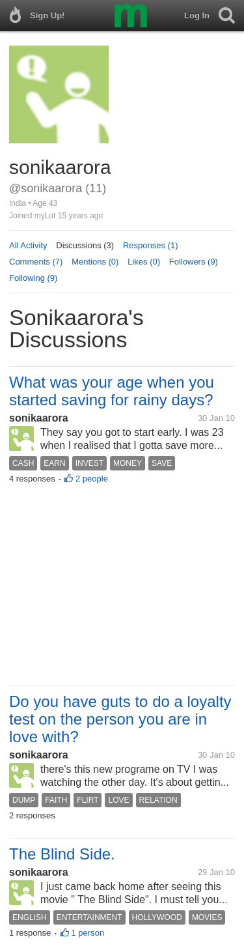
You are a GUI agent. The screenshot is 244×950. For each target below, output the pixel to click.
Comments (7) (35, 261)
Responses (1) (150, 245)
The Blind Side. (62, 854)
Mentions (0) (95, 261)
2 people (91, 478)
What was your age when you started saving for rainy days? (111, 391)
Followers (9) (193, 261)
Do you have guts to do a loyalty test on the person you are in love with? (120, 719)
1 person (88, 933)
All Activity (28, 245)
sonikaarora (38, 418)
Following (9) (33, 278)
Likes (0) (144, 261)
